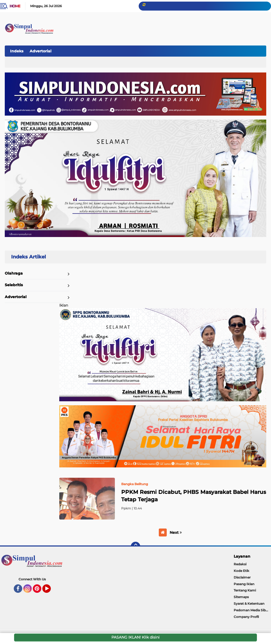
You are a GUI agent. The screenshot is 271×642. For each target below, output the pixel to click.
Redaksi (240, 564)
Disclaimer (242, 577)
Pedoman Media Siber (251, 610)
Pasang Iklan (244, 584)
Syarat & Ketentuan (249, 603)
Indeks (16, 51)
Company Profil (246, 617)
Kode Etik (241, 571)
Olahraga (14, 273)
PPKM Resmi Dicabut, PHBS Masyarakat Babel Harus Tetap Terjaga (193, 496)
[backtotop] (135, 546)
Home (15, 6)
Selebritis (14, 285)
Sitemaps (241, 597)
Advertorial (40, 51)
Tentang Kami (245, 590)
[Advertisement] (169, 50)
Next (176, 532)
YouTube (50, 591)
